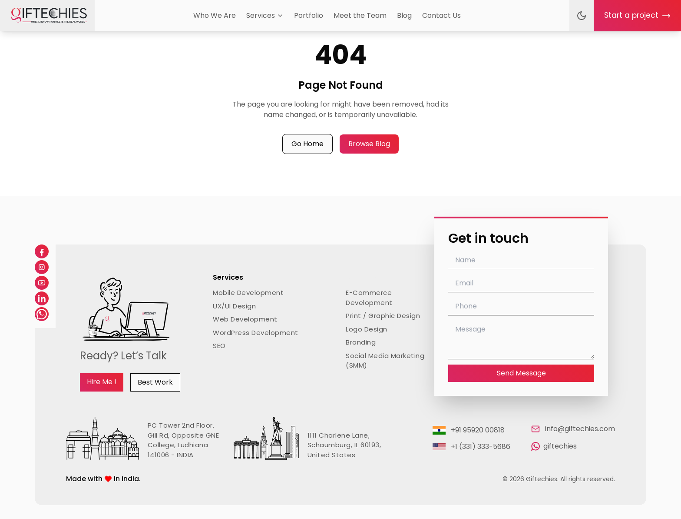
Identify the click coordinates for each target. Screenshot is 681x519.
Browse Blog (369, 144)
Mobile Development (248, 292)
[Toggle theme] (581, 15)
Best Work (155, 382)
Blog (404, 15)
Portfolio (308, 15)
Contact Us (441, 15)
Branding (361, 342)
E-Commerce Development (369, 297)
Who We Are (214, 15)
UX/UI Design (234, 306)
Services (265, 15)
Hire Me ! (101, 382)
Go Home (307, 144)
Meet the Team (360, 15)
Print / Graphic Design (383, 315)
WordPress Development (255, 332)
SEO (219, 345)
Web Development (245, 319)
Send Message (521, 373)
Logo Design (366, 329)
